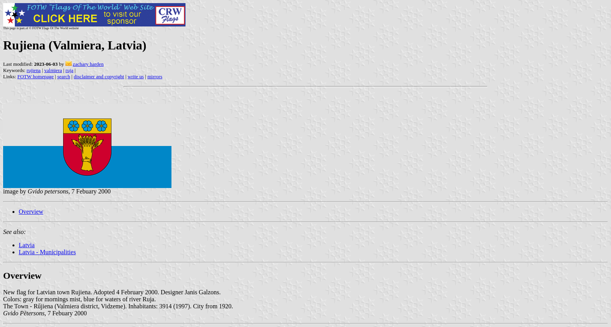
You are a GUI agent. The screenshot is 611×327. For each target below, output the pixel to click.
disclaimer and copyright (99, 76)
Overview (31, 211)
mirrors (154, 76)
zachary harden (88, 64)
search (63, 76)
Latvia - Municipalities (47, 252)
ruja (69, 70)
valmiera (53, 70)
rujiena (33, 70)
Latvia (27, 245)
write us (136, 76)
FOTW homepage (35, 76)
